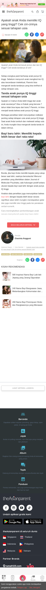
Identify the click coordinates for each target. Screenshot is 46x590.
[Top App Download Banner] (23, 4)
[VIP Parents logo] (30, 566)
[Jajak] (23, 435)
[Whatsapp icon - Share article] (27, 35)
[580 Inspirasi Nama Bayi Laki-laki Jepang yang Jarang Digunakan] (23, 276)
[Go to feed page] (15, 11)
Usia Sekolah (19, 247)
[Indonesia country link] (9, 544)
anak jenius (37, 254)
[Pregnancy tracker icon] (23, 577)
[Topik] (23, 468)
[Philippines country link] (27, 544)
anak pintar (5, 254)
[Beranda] (23, 418)
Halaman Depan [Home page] (6, 247)
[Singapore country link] (9, 537)
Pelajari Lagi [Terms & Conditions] (22, 588)
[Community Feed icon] (33, 578)
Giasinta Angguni (23, 238)
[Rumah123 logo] (12, 566)
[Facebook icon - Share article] (32, 35)
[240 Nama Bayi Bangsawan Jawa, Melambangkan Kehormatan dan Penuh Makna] (23, 290)
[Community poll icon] (42, 578)
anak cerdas (28, 254)
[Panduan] (23, 483)
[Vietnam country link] (25, 551)
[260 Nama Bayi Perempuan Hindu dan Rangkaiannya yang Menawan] (23, 303)
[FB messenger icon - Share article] (37, 35)
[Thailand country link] (26, 537)
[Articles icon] (13, 578)
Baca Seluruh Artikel (23, 225)
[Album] (23, 452)
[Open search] (32, 11)
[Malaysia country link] (9, 551)
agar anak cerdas (16, 254)
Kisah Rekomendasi (13, 267)
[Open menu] (3, 11)
